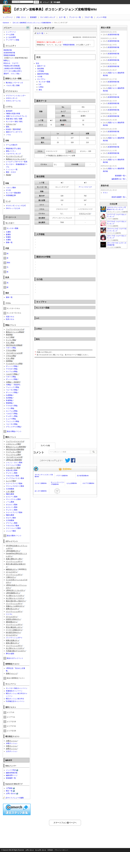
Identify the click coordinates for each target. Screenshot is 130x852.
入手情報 (40, 71)
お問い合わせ (11, 793)
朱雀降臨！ (10, 400)
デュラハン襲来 (11, 473)
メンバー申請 (101, 17)
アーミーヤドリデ (85, 187)
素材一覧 (9, 297)
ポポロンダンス (11, 98)
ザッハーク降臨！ (12, 366)
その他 (39, 76)
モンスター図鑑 (44, 82)
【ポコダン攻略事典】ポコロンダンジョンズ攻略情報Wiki (55, 9)
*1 (64, 124)
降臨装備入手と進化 (13, 148)
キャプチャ (41, 79)
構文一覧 (9, 791)
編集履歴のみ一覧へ (119, 179)
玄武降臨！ (10, 398)
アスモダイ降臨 (11, 369)
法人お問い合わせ (40, 850)
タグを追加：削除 (46, 33)
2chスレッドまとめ (13, 208)
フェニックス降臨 (12, 387)
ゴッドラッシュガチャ (14, 638)
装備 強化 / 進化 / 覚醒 (14, 119)
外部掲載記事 (11, 195)
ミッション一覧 (11, 169)
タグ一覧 (62, 17)
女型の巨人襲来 (11, 470)
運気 (7, 127)
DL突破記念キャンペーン (15, 701)
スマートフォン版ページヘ (65, 822)
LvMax (41, 87)
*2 (72, 150)
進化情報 (40, 69)
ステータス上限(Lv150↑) (13, 71)
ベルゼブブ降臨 (11, 414)
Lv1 (40, 84)
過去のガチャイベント (15, 658)
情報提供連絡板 (69, 45)
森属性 (8, 234)
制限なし (7, 60)
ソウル (8, 135)
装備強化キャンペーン (14, 691)
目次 (37, 63)
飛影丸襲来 (10, 494)
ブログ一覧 (89, 17)
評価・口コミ (21, 17)
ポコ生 (8, 190)
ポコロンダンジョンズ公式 (16, 206)
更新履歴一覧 (11, 778)
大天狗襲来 (10, 489)
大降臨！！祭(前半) (13, 385)
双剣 (8, 263)
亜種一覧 (9, 242)
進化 (40, 90)
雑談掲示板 (8, 50)
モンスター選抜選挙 (13, 193)
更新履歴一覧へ (120, 176)
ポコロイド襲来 (11, 505)
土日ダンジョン (11, 751)
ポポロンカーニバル (13, 101)
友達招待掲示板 (9, 53)
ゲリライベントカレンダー (16, 96)
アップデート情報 (12, 40)
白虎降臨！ (10, 395)
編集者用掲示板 (11, 773)
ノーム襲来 (10, 502)
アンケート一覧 (75, 17)
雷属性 (8, 237)
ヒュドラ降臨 (11, 419)
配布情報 (16, 129)
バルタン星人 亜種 (13, 85)
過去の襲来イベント (14, 536)
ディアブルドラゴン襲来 (15, 478)
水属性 (8, 240)
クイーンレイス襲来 (13, 465)
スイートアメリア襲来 (14, 483)
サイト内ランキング (47, 17)
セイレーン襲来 (11, 497)
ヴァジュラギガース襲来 (15, 486)
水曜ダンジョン (11, 743)
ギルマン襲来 (11, 518)
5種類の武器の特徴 (13, 114)
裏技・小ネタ (11, 172)
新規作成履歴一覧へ (119, 197)
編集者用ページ (11, 775)
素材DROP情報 (43, 74)
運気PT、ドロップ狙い (12, 74)
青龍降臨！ (10, 403)
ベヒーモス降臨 (11, 424)
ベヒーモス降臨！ (12, 390)
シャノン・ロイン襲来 (14, 463)
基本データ (41, 66)
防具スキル (10, 319)
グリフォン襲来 (11, 523)
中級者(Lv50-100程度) (12, 66)
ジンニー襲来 (11, 531)
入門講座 (9, 788)
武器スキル (10, 317)
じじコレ (9, 614)
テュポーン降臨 (11, 416)
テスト (105, 193)
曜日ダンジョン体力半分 (15, 699)
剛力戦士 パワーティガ (14, 83)
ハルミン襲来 (11, 188)
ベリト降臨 (10, 408)
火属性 (8, 232)
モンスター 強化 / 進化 (14, 121)
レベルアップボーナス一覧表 (16, 162)
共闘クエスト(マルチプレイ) (16, 116)
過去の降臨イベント (14, 431)
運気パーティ (11, 151)
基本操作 (9, 111)
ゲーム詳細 (10, 35)
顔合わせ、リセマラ (11, 63)
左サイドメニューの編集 (13, 798)
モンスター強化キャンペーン (16, 688)
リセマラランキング (13, 154)
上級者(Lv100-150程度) (12, 68)
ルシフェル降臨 (11, 371)
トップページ (8, 17)
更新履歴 (33, 17)
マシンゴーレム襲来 (13, 499)
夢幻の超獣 (10, 654)
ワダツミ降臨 (11, 348)
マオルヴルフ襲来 (12, 476)
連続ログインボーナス (14, 132)
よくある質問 (11, 37)
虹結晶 (8, 129)
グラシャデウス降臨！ (14, 427)
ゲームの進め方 (11, 145)
